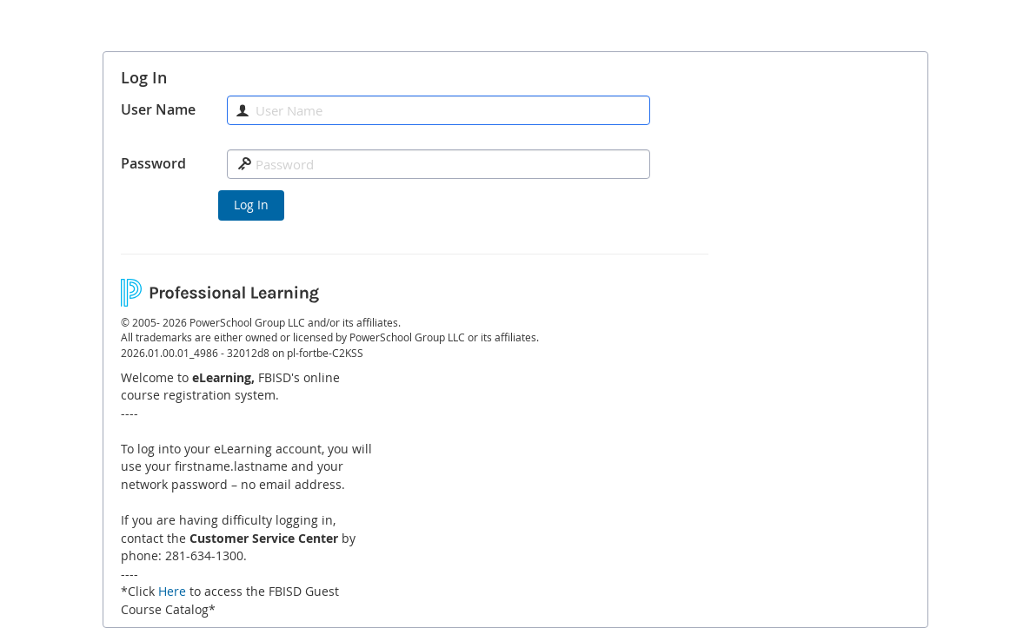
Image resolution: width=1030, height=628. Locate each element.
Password (153, 163)
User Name (158, 109)
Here (172, 591)
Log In (251, 204)
